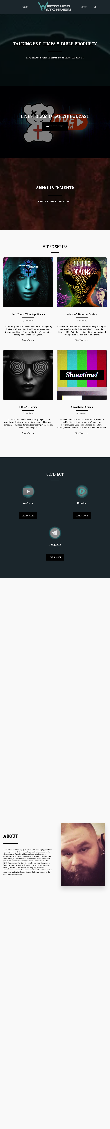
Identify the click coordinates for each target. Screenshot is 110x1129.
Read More (28, 340)
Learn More (28, 516)
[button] (95, 7)
